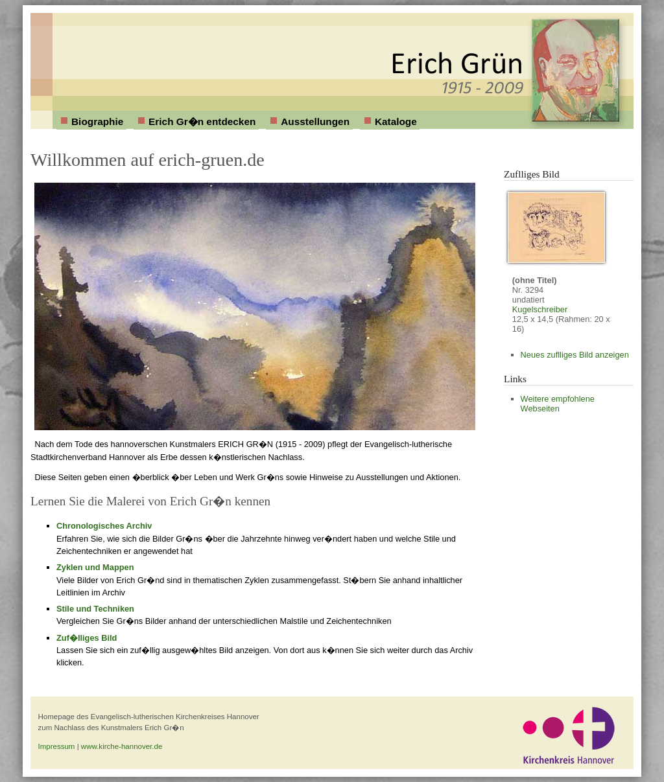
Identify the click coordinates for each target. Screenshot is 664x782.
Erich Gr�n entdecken (201, 121)
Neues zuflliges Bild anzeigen (575, 355)
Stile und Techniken (95, 609)
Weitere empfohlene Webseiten (558, 403)
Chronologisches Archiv (104, 526)
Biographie (97, 121)
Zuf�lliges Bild (86, 638)
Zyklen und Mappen (95, 567)
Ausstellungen (315, 121)
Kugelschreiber (539, 309)
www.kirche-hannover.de (121, 746)
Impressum (56, 746)
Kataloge (396, 121)
